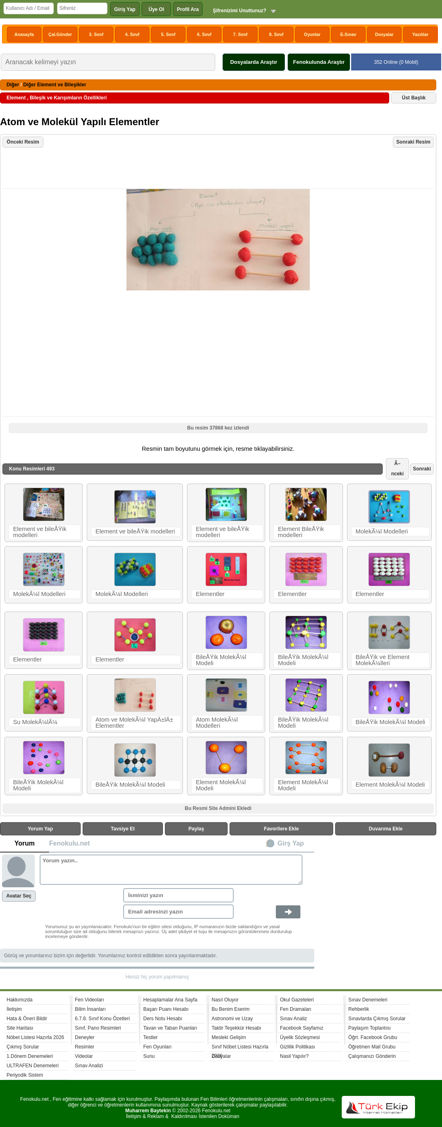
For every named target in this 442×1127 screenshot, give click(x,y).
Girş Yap (290, 843)
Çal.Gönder (60, 34)
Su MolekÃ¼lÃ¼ (35, 722)
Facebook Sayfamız (301, 1028)
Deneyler (85, 1037)
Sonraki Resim (413, 142)
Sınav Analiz (293, 1018)
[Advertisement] (219, 169)
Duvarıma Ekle (386, 829)
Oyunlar (312, 34)
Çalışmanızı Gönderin (372, 1056)
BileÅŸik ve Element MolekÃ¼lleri (383, 660)
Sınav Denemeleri (367, 1000)
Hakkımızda (19, 1000)
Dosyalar (384, 34)
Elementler (210, 594)
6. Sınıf (204, 34)
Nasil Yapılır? (294, 1056)
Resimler (84, 1047)
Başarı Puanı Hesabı (166, 1009)
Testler (150, 1037)
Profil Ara (188, 9)
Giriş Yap (124, 9)
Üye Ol (156, 9)
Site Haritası (20, 1028)
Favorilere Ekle (281, 829)
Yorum (24, 843)
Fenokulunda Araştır (319, 62)
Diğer (13, 85)
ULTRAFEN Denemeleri (33, 1066)
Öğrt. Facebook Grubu (372, 1037)
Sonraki (422, 469)
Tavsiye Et (123, 829)
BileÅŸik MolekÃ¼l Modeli (221, 660)
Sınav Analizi (89, 1066)
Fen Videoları (89, 1000)
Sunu (149, 1056)
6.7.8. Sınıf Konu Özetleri (102, 1018)
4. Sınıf (132, 34)
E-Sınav (348, 34)
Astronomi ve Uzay (232, 1018)
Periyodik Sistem (25, 1075)
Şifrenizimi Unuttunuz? (239, 10)
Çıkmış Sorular (23, 1047)
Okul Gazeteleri (297, 1000)
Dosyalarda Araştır (253, 62)
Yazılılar (420, 34)
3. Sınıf (96, 34)
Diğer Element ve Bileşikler (54, 85)
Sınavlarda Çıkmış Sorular (377, 1018)
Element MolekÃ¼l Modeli (221, 785)
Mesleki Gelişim (229, 1037)
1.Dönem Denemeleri (30, 1056)
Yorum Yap (40, 829)
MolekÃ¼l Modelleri (382, 531)
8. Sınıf (276, 34)
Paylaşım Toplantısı (369, 1028)
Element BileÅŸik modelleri (301, 532)
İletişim (14, 1009)
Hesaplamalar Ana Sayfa (170, 1000)
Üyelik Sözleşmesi (300, 1037)
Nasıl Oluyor (225, 1000)
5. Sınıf (168, 34)
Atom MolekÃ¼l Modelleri (217, 722)
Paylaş (196, 829)
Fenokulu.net (69, 843)
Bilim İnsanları (90, 1009)
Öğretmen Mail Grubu (371, 1047)
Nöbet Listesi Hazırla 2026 (35, 1037)
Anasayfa (24, 34)
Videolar (84, 1056)
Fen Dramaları (295, 1009)
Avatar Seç (19, 896)
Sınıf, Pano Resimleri (98, 1028)
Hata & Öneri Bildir (27, 1018)
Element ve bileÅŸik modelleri (39, 532)
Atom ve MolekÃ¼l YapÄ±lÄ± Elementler (134, 722)
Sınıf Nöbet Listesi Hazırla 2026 (240, 1048)
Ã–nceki (397, 469)
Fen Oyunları (157, 1047)
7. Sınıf (240, 34)
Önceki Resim (23, 142)
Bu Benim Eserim (231, 1009)
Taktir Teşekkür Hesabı (236, 1028)
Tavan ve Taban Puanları (170, 1028)
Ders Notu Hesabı (162, 1018)
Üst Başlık (414, 98)
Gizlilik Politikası (297, 1047)
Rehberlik (358, 1009)
